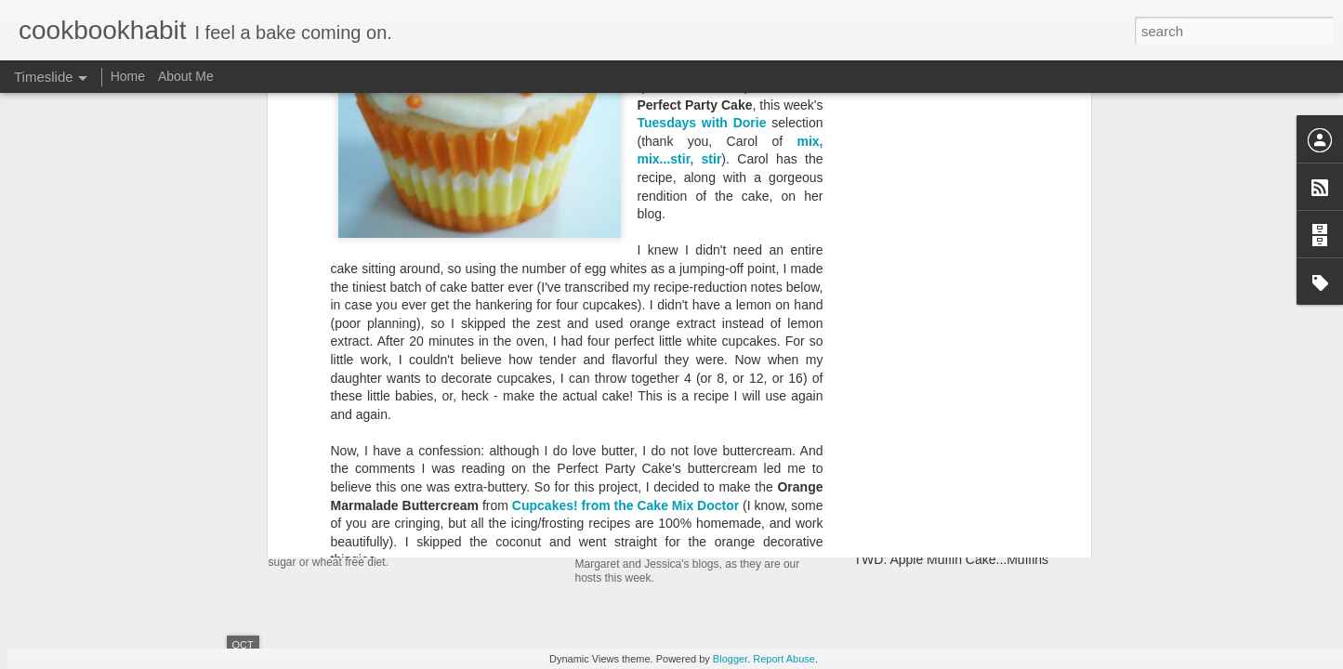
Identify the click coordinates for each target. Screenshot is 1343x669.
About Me (186, 76)
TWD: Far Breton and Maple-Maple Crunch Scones (1001, 429)
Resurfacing (328, 431)
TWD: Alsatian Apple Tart (926, 396)
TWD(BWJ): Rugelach (657, 490)
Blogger (730, 658)
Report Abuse (784, 658)
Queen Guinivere (579, 298)
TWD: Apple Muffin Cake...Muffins (951, 559)
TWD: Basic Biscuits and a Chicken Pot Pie (978, 526)
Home (128, 76)
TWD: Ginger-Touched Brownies (947, 461)
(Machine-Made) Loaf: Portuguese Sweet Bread (992, 494)
